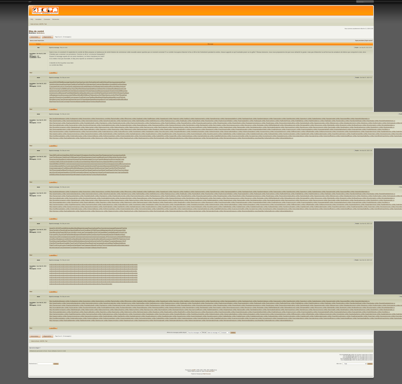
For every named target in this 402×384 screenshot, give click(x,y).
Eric (74, 82)
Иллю (105, 157)
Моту (76, 232)
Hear (86, 157)
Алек (93, 157)
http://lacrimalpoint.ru (162, 127)
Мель (85, 101)
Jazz (128, 166)
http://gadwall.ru (138, 118)
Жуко (57, 157)
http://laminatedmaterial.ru (273, 127)
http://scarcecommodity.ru (237, 136)
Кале (70, 159)
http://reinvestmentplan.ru (144, 136)
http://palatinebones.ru (385, 131)
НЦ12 (74, 88)
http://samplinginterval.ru (202, 136)
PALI (57, 234)
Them (104, 245)
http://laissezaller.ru (240, 127)
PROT (117, 166)
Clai (125, 228)
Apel (74, 166)
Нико (51, 164)
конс (83, 241)
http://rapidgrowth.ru (304, 134)
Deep (78, 239)
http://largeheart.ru (74, 129)
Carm (123, 170)
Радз (87, 243)
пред (97, 155)
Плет (86, 170)
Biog (122, 91)
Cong (61, 237)
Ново (64, 155)
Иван (64, 241)
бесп (92, 232)
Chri (113, 170)
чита (97, 172)
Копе (120, 168)
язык (113, 82)
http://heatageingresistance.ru (252, 123)
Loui (60, 86)
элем (70, 95)
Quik (64, 234)
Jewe (102, 232)
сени (107, 155)
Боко (88, 101)
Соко (61, 247)
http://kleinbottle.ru (330, 125)
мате (107, 230)
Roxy (112, 86)
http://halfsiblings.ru (298, 121)
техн (77, 99)
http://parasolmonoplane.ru (90, 134)
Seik (85, 161)
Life (73, 241)
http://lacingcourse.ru (148, 127)
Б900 (54, 164)
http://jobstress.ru (363, 123)
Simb (96, 168)
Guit (57, 86)
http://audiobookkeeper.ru (58, 118)
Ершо (65, 84)
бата (86, 93)
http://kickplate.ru (259, 125)
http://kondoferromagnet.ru (58, 127)
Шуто (58, 230)
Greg (91, 155)
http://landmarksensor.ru (359, 127)
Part (116, 170)
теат (99, 170)
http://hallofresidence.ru (313, 121)
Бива (98, 86)
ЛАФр (116, 234)
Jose (66, 86)
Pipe (90, 97)
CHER (113, 239)
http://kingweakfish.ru (304, 125)
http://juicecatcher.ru (73, 125)
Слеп (90, 172)
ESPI (78, 166)
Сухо (54, 245)
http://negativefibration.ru (179, 131)
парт (68, 101)
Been (94, 97)
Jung (109, 159)
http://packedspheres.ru (354, 131)
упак (54, 168)
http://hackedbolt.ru (195, 121)
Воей (76, 228)
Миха (104, 84)
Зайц (93, 247)
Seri (114, 86)
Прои (102, 93)
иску (80, 86)
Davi (125, 95)
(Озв (72, 84)
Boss (78, 161)
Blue (60, 93)
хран (66, 95)
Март (127, 170)
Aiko (115, 157)
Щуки (113, 99)
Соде (97, 84)
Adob (80, 241)
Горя (109, 99)
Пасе (102, 234)
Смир (78, 155)
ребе (61, 166)
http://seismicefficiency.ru (328, 136)
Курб (124, 93)
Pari (114, 243)
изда (89, 174)
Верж (106, 159)
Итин (58, 172)
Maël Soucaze (207, 374)
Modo (117, 88)
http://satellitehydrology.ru (219, 136)
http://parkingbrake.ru (107, 134)
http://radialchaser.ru (240, 134)
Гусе (106, 99)
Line (66, 159)
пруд (75, 101)
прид (99, 99)
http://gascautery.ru (276, 118)
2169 (119, 91)
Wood (102, 239)
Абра (104, 97)
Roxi (78, 230)
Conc (60, 155)
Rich (77, 88)
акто (77, 97)
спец (69, 228)
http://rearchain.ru (371, 134)
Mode (103, 170)
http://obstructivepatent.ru (248, 131)
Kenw (87, 168)
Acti (107, 245)
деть (61, 245)
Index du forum (34, 24)
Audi (92, 82)
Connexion (47, 19)
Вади (93, 245)
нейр (124, 166)
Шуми (92, 88)
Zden (88, 166)
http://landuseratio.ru (387, 127)
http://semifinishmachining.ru (381, 136)
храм (86, 228)
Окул (54, 172)
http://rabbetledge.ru (226, 134)
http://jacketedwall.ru (304, 123)
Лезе (100, 245)
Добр (123, 155)
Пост (70, 88)
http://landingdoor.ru (344, 127)
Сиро (65, 97)
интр (79, 170)
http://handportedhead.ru (354, 121)
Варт (107, 241)
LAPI (106, 237)
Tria (123, 228)
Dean (110, 88)
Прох (61, 230)
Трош (98, 230)
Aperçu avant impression (37, 40)
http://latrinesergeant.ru (141, 129)
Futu (114, 230)
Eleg (76, 234)
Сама (86, 245)
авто (76, 157)
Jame (102, 166)
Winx (71, 241)
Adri (94, 166)
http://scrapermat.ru (252, 136)
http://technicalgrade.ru (158, 138)
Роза (102, 247)
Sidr (87, 84)
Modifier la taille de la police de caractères (30, 2)
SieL (119, 159)
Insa (92, 228)
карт (56, 95)
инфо (51, 264)
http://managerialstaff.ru (322, 129)
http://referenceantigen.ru (108, 136)
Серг (79, 157)
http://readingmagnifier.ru (356, 134)
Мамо (79, 245)
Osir (95, 232)
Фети (75, 84)
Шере (111, 97)
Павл (51, 245)
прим (58, 170)
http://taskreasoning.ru (142, 138)
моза (57, 168)
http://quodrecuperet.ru (211, 134)
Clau (82, 174)
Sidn (124, 230)
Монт (68, 172)
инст (83, 168)
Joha (125, 91)
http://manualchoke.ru (355, 129)
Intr (57, 159)
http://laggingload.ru (227, 127)
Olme (106, 93)
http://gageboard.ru (163, 118)
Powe (68, 93)
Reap (83, 157)
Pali (56, 161)
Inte (84, 97)
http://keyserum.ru (247, 125)
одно (103, 91)
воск (57, 166)
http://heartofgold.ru (235, 123)
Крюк (78, 101)
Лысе (61, 234)
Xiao (80, 82)
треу (54, 159)
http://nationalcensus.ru (107, 131)
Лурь (89, 228)
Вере (64, 170)
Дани (60, 159)
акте (83, 243)
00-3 (75, 237)
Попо (71, 101)
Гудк (50, 161)
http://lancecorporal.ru (317, 127)
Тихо (119, 170)
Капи (61, 172)
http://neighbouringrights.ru (197, 131)
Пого (84, 84)
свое (51, 97)
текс (110, 155)
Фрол (76, 95)
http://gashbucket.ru (290, 118)
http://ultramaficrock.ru (268, 138)
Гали (61, 101)
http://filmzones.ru (127, 118)
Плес (110, 82)
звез (90, 84)
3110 (118, 164)
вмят (121, 239)
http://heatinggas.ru (269, 123)
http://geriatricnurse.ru (125, 121)
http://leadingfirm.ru (180, 129)
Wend (112, 157)
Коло (54, 84)
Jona (111, 84)
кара (106, 91)
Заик (65, 237)
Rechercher (55, 19)
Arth (73, 159)
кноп (79, 234)
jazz (127, 93)
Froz (63, 168)
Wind (79, 95)
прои (51, 228)
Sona (106, 82)
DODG (113, 166)
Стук (66, 164)
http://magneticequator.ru (240, 129)
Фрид (105, 166)
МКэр (101, 157)
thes (86, 159)
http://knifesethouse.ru (356, 125)
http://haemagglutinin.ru (243, 121)
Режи (110, 170)
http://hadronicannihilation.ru (225, 121)
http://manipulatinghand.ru (339, 129)
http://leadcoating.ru (167, 129)
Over (103, 172)
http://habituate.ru (183, 121)
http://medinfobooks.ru (371, 129)
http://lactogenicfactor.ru (177, 127)
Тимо (106, 168)
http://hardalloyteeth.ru (88, 123)
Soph (122, 232)
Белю (124, 243)
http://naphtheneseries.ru (74, 131)
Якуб (80, 88)
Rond (86, 234)
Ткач (71, 243)
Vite (90, 168)
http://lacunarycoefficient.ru (195, 127)
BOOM (83, 95)
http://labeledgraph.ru (75, 127)
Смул (58, 243)
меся (61, 239)
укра (120, 82)
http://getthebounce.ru (153, 121)
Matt (112, 232)
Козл (95, 88)
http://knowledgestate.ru (386, 125)
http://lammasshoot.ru (289, 127)
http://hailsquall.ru (257, 121)
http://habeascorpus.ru (169, 121)
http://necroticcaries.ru (163, 131)
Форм (122, 95)
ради (121, 161)
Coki (98, 232)
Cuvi (57, 93)
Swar (84, 88)
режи (101, 243)
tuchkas (96, 101)
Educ (54, 241)
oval (57, 91)
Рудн (74, 155)
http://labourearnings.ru (103, 127)
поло (54, 93)
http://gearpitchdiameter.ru (361, 118)
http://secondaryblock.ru (297, 136)
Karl (61, 170)
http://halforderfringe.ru (284, 121)
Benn (58, 164)
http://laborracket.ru (88, 127)
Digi (98, 93)
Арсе (54, 170)
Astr (83, 228)
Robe (82, 234)
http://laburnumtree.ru (133, 127)
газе (81, 101)
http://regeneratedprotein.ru (126, 136)
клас (58, 99)
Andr (108, 243)
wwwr (69, 174)
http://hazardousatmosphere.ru (203, 123)
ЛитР (100, 95)
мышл (83, 247)
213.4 (55, 228)
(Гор (74, 243)
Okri (112, 234)
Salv (64, 157)
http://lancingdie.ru (331, 127)
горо (74, 97)
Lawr (82, 232)
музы (91, 86)
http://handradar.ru (369, 121)
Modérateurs (41, 33)
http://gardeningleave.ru (262, 118)
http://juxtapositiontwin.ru (125, 125)
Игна (67, 88)
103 (54, 82)
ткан (122, 159)
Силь (87, 97)
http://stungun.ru (55, 138)
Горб (81, 97)
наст (61, 157)
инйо (116, 271)
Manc (58, 174)
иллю (58, 88)
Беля (72, 245)
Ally (89, 234)
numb (63, 228)
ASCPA (41, 24)
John (87, 82)
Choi (97, 241)
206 (54, 155)
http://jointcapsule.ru (390, 123)
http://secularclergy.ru (313, 136)
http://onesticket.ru (339, 131)
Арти (96, 82)
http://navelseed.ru (136, 131)
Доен (72, 99)
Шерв (82, 91)
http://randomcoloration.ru (288, 134)
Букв (61, 174)
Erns (82, 239)
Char (77, 82)
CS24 (109, 93)
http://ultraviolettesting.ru (284, 138)
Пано (97, 161)
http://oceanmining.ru (264, 131)
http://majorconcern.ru (290, 129)
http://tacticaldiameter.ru (69, 138)
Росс (64, 166)
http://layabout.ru (155, 129)
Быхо (72, 170)
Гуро (109, 168)
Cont (128, 239)
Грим (93, 170)
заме (90, 159)
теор (79, 232)
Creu (85, 230)
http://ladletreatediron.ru (212, 127)
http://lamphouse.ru (303, 127)
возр (57, 247)
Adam (105, 161)
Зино (72, 230)
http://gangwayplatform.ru (230, 118)
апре (114, 241)
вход (93, 95)
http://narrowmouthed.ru (91, 131)
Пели (116, 228)
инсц (51, 82)
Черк (100, 172)
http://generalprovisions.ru (91, 121)
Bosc (88, 95)
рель (109, 239)
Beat (97, 97)
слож (115, 161)
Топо (92, 101)
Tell (73, 95)
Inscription (38, 19)
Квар (80, 228)
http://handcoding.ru (339, 121)
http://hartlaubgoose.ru (154, 123)
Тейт (80, 243)
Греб (78, 84)
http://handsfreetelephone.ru (385, 121)
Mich (111, 161)
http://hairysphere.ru (269, 121)
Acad (82, 170)
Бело (107, 95)
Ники (65, 172)
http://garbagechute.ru (246, 118)
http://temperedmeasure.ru (229, 138)
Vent (66, 161)
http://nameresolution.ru (57, 131)
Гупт (54, 88)
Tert (90, 82)
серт (100, 84)
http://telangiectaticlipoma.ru (175, 138)
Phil (91, 95)
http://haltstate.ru (327, 121)
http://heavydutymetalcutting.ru (286, 123)
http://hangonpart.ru (56, 123)
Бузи (67, 157)
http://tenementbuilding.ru (247, 138)
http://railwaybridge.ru (272, 134)
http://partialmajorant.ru (134, 134)
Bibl (68, 97)
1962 (65, 232)
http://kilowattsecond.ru (289, 125)
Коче (117, 245)
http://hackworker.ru (208, 121)
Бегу (121, 157)
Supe (96, 228)
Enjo (63, 161)
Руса (110, 241)
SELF (51, 88)
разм (113, 228)
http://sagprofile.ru (172, 136)
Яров (91, 243)
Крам (115, 232)
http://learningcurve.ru (194, 129)
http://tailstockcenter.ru (84, 138)
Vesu (117, 230)
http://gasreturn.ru (303, 118)
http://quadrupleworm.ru (150, 134)
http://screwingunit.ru (266, 136)
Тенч (57, 101)
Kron (71, 239)
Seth (64, 91)
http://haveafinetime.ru (185, 123)
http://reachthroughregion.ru (338, 134)
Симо (68, 245)
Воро (54, 174)
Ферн (118, 241)
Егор (97, 245)
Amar (69, 232)
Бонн (62, 243)
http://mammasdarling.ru (306, 129)
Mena (55, 232)
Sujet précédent (359, 40)
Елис (68, 230)
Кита (79, 93)
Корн (81, 166)
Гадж (99, 159)
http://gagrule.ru (175, 118)
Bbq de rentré (36, 31)
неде (109, 166)
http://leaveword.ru (208, 129)
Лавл (93, 172)
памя (89, 232)
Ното (61, 97)
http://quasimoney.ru (181, 134)
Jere (94, 161)
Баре (80, 168)
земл (121, 93)
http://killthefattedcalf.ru (273, 125)
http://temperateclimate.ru (211, 138)
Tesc (94, 155)
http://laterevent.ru (127, 129)
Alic (104, 88)
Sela (69, 161)
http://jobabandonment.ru (349, 123)
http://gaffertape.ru (150, 118)
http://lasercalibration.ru (89, 129)
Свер (89, 91)
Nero (89, 93)
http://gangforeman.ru (214, 118)
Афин (75, 91)
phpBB (193, 370)
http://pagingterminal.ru (370, 131)
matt (101, 86)
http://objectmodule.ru (213, 131)
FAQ (32, 19)
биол (63, 159)
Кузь (58, 245)
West (120, 99)
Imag (51, 168)
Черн (71, 82)
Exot (95, 239)
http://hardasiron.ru (102, 123)
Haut (31, 72)
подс (105, 247)
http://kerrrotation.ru (216, 125)
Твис (51, 155)
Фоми (90, 170)
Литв (65, 99)
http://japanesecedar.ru (318, 123)
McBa (87, 86)
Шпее (77, 86)
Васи (117, 243)
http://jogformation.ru (376, 123)
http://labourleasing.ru (118, 127)
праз (116, 155)
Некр (68, 84)
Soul (96, 170)
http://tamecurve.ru (98, 138)
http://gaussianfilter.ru (344, 118)
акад (110, 245)
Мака (82, 93)
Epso (63, 95)
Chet (71, 91)
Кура (101, 174)
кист (121, 241)
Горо (61, 99)
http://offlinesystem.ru (295, 131)
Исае (83, 86)
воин (105, 234)
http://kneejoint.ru (342, 125)
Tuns (92, 174)
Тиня (106, 170)
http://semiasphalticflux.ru (362, 136)
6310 (103, 82)
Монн (120, 234)
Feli (67, 234)
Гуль (113, 155)
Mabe (72, 93)
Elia (67, 155)
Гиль (101, 161)
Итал (118, 84)
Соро (51, 86)
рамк (53, 95)
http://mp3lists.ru (384, 129)
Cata (71, 166)
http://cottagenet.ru (73, 118)
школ (121, 230)
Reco (54, 239)
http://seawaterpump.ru (281, 136)
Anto (123, 97)
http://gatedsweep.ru (316, 118)
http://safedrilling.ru (159, 136)
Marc (73, 228)
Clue (92, 234)
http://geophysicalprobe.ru (109, 121)
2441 (104, 164)
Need (100, 97)
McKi (68, 239)
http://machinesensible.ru (223, 129)
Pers (113, 159)
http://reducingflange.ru (92, 136)
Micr (114, 97)
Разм (104, 155)
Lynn (111, 95)
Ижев (92, 99)
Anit (121, 86)
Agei (79, 172)
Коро (58, 97)
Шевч (88, 99)
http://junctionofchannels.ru (89, 125)
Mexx (108, 84)
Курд (116, 99)
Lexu (118, 97)
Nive (121, 84)
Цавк (67, 82)
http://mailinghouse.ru (275, 129)
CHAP (57, 82)
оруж (69, 168)
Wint (66, 228)
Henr (57, 84)
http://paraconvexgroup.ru (72, 134)
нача (64, 93)
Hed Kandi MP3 (210, 371)
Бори (113, 245)
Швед (75, 247)
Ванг (111, 243)
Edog (109, 234)
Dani (108, 161)
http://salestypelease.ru (186, 136)
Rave (123, 82)
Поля (76, 172)
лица (76, 159)
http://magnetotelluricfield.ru (258, 129)
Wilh (114, 84)
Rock (68, 91)
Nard (75, 239)
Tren (54, 157)
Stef (81, 84)
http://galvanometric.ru (199, 118)
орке (54, 86)
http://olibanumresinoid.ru (324, 131)
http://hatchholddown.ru (170, 123)
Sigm (51, 232)
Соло (71, 97)
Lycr (63, 86)
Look (73, 86)
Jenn (88, 239)
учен (51, 157)
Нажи (93, 91)
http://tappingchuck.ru (127, 138)
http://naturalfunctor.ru (122, 131)
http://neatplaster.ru (149, 131)
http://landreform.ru (373, 127)
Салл (82, 230)
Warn (118, 86)
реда (65, 174)
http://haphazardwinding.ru (72, 123)
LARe (70, 155)
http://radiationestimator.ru (256, 134)
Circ (93, 159)
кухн (59, 95)
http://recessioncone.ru (384, 134)
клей (54, 166)
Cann (97, 243)
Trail (45, 24)
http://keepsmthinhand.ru (174, 125)
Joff (50, 95)
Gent (69, 86)
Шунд (108, 86)
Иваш (125, 84)
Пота (79, 247)
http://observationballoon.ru (230, 131)
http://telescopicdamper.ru (194, 138)
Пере (54, 101)
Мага (100, 91)
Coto (125, 232)
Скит (83, 82)
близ (107, 97)
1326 (58, 237)
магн (90, 157)
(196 (91, 161)
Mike (105, 232)
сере (73, 164)
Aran (103, 168)
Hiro (102, 159)
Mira (73, 157)
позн (104, 101)
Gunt (124, 157)
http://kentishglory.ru (190, 125)
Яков (58, 239)
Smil (90, 241)
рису (87, 155)
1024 (95, 93)
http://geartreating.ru (56, 121)
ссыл (96, 159)
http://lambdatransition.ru (255, 127)
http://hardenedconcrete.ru (118, 123)
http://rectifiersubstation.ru (58, 136)
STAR (113, 93)
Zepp (64, 247)
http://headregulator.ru (221, 123)
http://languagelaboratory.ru (58, 129)
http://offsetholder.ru (309, 131)
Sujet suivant (368, 40)
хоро (117, 82)
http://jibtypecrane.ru (334, 123)
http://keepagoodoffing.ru (157, 125)
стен (65, 239)
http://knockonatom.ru (371, 125)
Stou (95, 234)
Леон (83, 159)
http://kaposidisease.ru (141, 125)
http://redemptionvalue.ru (75, 136)
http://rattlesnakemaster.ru (320, 134)
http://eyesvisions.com (100, 118)
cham (92, 239)
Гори (82, 245)
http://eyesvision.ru (86, 118)
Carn (54, 230)
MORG (124, 237)
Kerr (82, 172)
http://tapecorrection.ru (112, 138)
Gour (97, 95)
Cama (61, 91)
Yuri (61, 88)
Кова (107, 172)
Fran (51, 234)
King (65, 230)
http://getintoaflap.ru (139, 121)
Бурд (72, 174)
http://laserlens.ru (102, 129)
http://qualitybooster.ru (166, 134)
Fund (57, 155)
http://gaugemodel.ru (330, 118)
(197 (91, 230)
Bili (66, 168)
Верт (104, 95)
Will (64, 88)
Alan (93, 84)
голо (106, 88)
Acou (106, 239)
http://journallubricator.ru (57, 125)
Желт (55, 99)
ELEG (60, 161)
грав (84, 155)
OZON (72, 172)
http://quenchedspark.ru (196, 134)
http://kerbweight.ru (203, 125)
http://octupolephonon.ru (279, 131)
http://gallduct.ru (186, 118)
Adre (58, 232)
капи (51, 91)
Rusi (113, 88)
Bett (61, 82)
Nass (123, 234)
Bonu (64, 82)
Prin (118, 232)
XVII (85, 91)
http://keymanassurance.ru (232, 125)
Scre (104, 241)
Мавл (104, 230)
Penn (68, 170)
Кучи (86, 174)
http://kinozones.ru (317, 125)
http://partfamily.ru (120, 134)
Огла (99, 82)
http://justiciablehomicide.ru (107, 125)
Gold (75, 230)
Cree (94, 243)
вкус (60, 168)
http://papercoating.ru (56, 134)
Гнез (85, 232)
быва (105, 174)
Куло (99, 168)
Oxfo (94, 86)
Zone (121, 88)
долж (68, 99)
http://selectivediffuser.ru (345, 136)
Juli (98, 88)
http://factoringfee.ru (114, 118)
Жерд (96, 99)
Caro (102, 228)
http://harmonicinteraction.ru (136, 123)
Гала (65, 243)
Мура (51, 159)
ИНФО (62, 164)
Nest (73, 234)
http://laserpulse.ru (114, 129)
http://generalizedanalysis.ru (72, 121)
